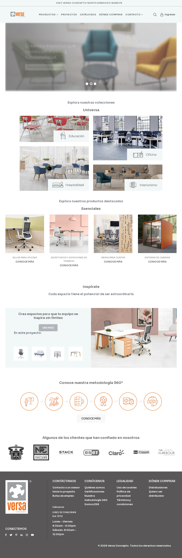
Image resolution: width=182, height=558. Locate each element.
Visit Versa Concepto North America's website (89, 2)
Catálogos (88, 14)
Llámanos (58, 506)
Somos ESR (91, 504)
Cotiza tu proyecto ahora (40, 65)
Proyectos (69, 14)
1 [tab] (87, 83)
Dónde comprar (111, 14)
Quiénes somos (94, 487)
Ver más (48, 327)
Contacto (134, 14)
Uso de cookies (127, 487)
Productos (48, 14)
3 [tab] (95, 83)
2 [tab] (91, 83)
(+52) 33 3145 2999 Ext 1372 (64, 514)
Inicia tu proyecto (63, 491)
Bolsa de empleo (63, 495)
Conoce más (25, 261)
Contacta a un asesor (66, 487)
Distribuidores (158, 487)
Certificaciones (94, 491)
